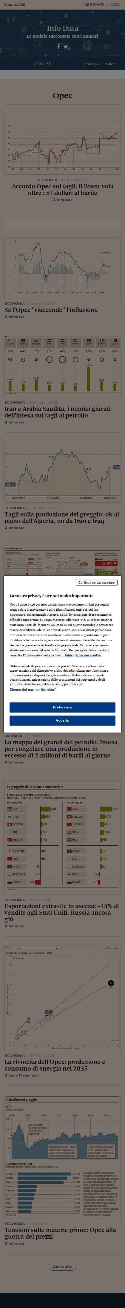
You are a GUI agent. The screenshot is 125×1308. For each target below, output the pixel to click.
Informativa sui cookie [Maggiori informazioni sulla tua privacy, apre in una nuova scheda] (83, 655)
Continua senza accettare (96, 582)
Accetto (63, 720)
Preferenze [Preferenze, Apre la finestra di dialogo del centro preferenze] (62, 707)
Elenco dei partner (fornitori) (33, 689)
